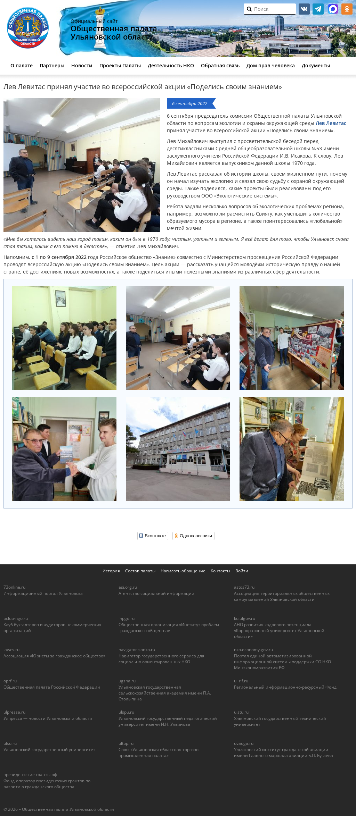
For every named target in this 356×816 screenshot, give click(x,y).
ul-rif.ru (241, 681)
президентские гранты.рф (30, 774)
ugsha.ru (127, 681)
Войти (241, 571)
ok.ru (347, 9)
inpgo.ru (127, 618)
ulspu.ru (126, 712)
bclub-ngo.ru (15, 618)
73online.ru (14, 587)
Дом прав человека (270, 65)
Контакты (220, 571)
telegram (318, 9)
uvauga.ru (243, 743)
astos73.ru (244, 587)
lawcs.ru (11, 650)
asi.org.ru (128, 587)
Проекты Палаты (120, 65)
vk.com (304, 9)
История (111, 571)
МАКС (333, 9)
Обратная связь (220, 65)
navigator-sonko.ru (137, 650)
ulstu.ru (241, 712)
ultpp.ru (126, 743)
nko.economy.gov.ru (253, 650)
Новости (81, 65)
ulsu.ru (10, 743)
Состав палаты (140, 571)
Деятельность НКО (171, 65)
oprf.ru (10, 681)
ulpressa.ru (14, 712)
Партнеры (52, 65)
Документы (316, 65)
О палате (21, 65)
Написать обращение (183, 571)
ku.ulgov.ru (244, 618)
